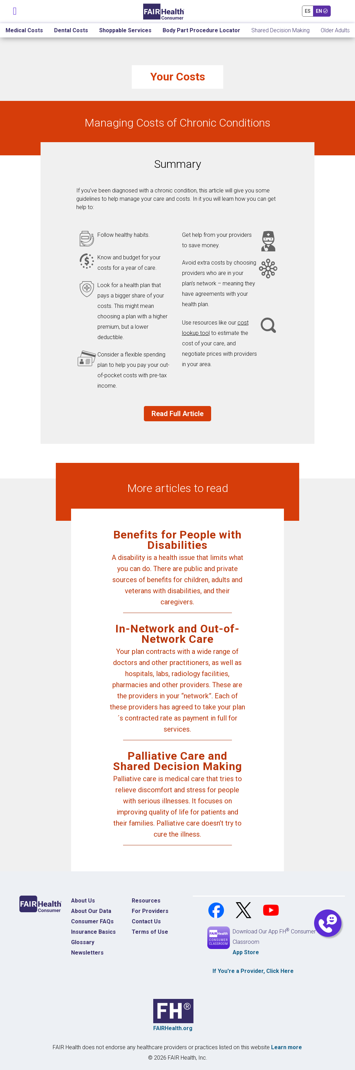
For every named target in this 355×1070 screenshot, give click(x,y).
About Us (83, 900)
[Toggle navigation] (15, 9)
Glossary (82, 942)
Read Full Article (177, 413)
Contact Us (146, 921)
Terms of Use (150, 932)
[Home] (163, 11)
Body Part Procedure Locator (201, 30)
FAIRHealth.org (172, 1028)
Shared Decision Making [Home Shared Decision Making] (280, 30)
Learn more (286, 1047)
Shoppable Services (125, 30)
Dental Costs (71, 30)
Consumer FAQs (92, 921)
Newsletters (87, 952)
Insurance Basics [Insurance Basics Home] (93, 932)
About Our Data (91, 911)
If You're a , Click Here (253, 971)
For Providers (150, 911)
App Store (246, 952)
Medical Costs (24, 30)
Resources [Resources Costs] (146, 900)
